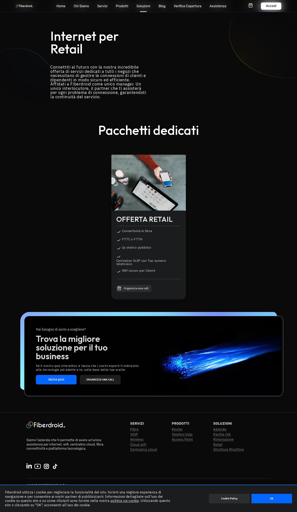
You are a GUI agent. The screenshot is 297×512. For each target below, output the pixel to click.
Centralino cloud (143, 450)
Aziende (219, 429)
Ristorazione (223, 439)
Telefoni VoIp (182, 434)
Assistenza (218, 6)
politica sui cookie (125, 501)
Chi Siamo (81, 6)
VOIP (134, 434)
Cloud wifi (138, 445)
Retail (218, 445)
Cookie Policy (229, 498)
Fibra (134, 429)
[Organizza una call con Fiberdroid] (133, 288)
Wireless (137, 439)
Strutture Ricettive (228, 450)
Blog (162, 6)
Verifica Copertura (187, 6)
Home (60, 6)
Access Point (182, 439)
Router (177, 429)
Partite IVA (222, 434)
